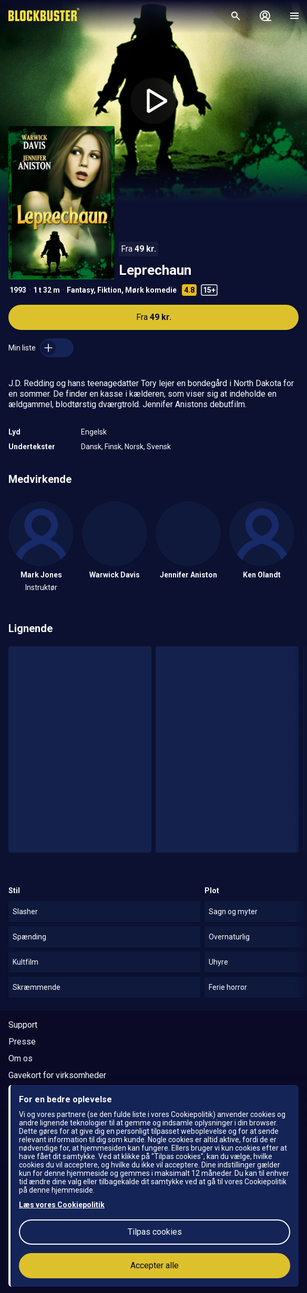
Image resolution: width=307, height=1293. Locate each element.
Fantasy (80, 290)
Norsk (134, 446)
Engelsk (94, 432)
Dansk (91, 446)
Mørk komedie (151, 290)
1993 (17, 290)
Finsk (113, 446)
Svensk (159, 446)
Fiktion (109, 290)
